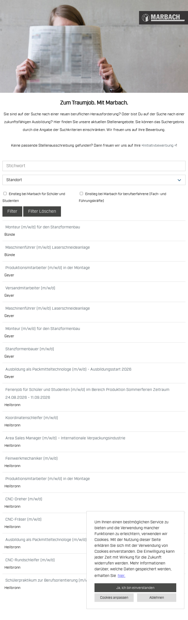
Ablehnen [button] (156, 597)
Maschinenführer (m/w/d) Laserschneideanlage (47, 247)
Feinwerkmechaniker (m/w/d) (31, 458)
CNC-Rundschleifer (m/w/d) (30, 560)
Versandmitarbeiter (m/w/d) (30, 288)
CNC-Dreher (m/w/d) (23, 499)
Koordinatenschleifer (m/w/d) (31, 417)
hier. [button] (121, 575)
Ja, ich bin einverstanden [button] (135, 587)
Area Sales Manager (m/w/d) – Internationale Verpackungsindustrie (65, 438)
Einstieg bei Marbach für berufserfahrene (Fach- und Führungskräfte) (122, 197)
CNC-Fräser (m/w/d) (23, 519)
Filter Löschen (42, 211)
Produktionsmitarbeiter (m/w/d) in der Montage (47, 267)
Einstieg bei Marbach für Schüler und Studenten (33, 197)
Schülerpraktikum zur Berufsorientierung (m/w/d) (49, 580)
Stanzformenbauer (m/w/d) (29, 349)
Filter (12, 211)
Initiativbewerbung (159, 145)
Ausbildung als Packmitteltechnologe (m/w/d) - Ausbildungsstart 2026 (68, 369)
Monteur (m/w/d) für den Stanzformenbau (42, 227)
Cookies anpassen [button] (114, 597)
